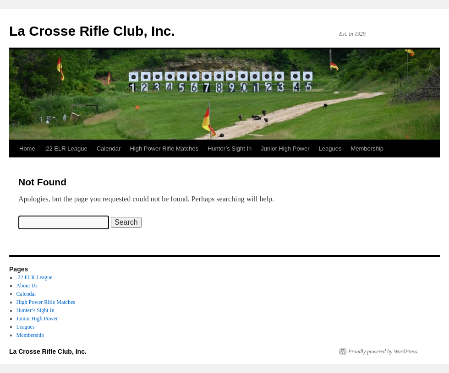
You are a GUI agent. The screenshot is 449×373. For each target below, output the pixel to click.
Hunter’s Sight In (230, 148)
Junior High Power (285, 148)
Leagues (330, 148)
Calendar (109, 148)
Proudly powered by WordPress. (383, 351)
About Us (27, 285)
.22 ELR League (66, 148)
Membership (366, 148)
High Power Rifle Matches (164, 148)
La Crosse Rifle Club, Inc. (92, 30)
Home (27, 148)
